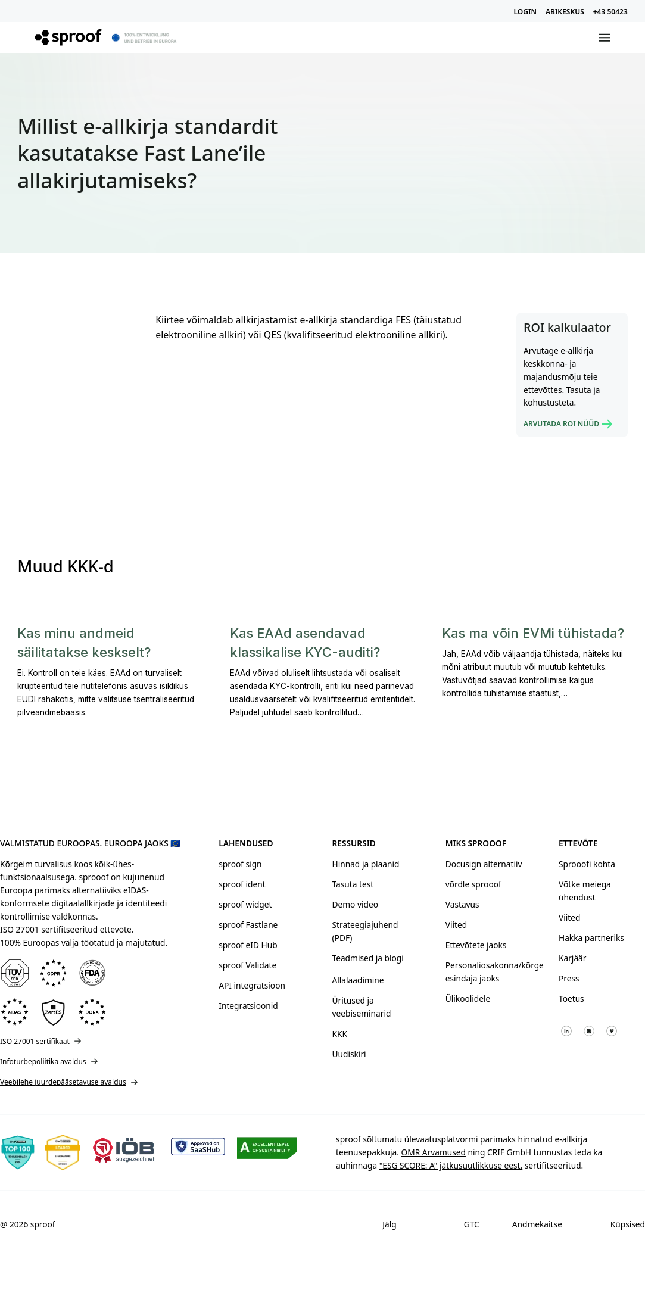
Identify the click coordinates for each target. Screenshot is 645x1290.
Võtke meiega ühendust (585, 890)
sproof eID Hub (248, 945)
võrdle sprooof (473, 884)
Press (569, 978)
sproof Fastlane (248, 924)
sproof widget (245, 904)
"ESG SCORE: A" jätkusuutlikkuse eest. (451, 1165)
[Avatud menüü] (604, 37)
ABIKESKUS (565, 12)
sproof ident (242, 884)
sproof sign (240, 864)
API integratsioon (252, 985)
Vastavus (462, 904)
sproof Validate (247, 965)
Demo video (355, 904)
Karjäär (572, 958)
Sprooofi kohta (587, 864)
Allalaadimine (358, 980)
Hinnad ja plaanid (366, 864)
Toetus (571, 998)
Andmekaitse (537, 1224)
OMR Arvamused (433, 1152)
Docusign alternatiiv (483, 864)
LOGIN (525, 12)
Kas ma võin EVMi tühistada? (533, 633)
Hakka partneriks (591, 937)
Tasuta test (353, 884)
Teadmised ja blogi (368, 958)
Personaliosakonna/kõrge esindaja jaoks (488, 971)
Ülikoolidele (468, 998)
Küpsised (627, 1224)
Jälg (389, 1224)
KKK (339, 1033)
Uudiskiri (349, 1054)
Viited (456, 924)
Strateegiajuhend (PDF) (365, 931)
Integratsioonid (248, 1005)
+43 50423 (610, 12)
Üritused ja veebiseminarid (361, 1007)
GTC (471, 1224)
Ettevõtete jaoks (476, 945)
